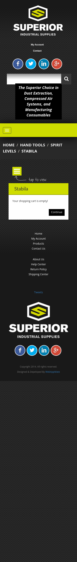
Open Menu (17, 171)
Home (8, 145)
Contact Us (38, 248)
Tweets (38, 292)
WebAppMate (52, 371)
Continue (56, 212)
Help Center (38, 264)
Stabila (29, 151)
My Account (37, 44)
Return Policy (38, 269)
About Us (38, 259)
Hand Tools (32, 145)
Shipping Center (38, 274)
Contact (37, 50)
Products (38, 243)
